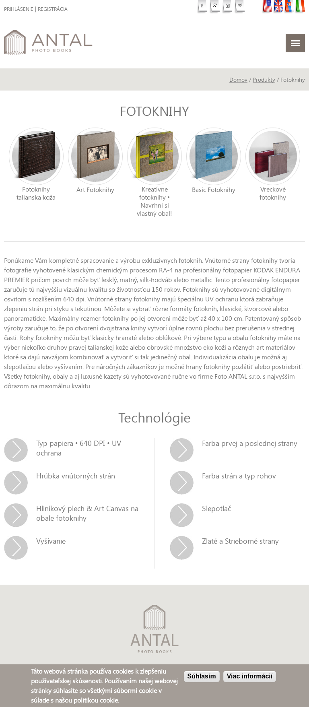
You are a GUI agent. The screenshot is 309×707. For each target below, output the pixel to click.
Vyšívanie (51, 541)
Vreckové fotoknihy (273, 193)
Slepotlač (216, 508)
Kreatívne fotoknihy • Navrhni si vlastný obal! (154, 201)
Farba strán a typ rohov (239, 475)
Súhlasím (201, 677)
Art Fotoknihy (95, 190)
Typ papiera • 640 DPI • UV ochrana (78, 448)
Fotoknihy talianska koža (36, 193)
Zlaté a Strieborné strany (240, 541)
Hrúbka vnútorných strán (75, 475)
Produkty (264, 79)
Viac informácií (250, 677)
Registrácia (53, 9)
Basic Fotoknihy (213, 190)
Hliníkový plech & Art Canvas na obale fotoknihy (87, 513)
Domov (238, 79)
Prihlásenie (18, 9)
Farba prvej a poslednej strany (249, 443)
